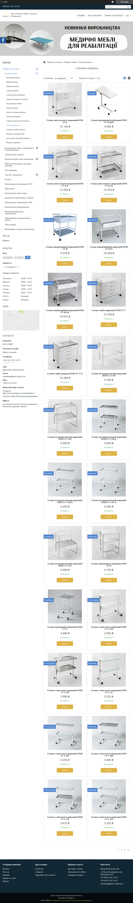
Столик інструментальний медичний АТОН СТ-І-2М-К (64, 501)
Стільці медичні (13, 91)
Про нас (6, 235)
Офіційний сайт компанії (45, 875)
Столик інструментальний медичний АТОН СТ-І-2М (108, 375)
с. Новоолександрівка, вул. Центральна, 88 (111, 873)
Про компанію (95, 15)
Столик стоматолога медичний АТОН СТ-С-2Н (65, 691)
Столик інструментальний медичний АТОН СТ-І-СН (64, 565)
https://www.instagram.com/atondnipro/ (18, 393)
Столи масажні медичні (16, 95)
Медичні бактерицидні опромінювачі (14, 212)
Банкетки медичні (13, 116)
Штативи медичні (13, 78)
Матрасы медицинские (15, 134)
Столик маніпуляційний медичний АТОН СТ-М (65, 248)
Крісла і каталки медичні (16, 112)
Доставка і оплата (75, 869)
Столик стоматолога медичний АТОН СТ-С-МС (65, 755)
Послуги (8, 179)
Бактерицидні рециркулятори (17, 207)
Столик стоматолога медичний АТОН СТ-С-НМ (108, 755)
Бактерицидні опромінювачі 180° (19, 202)
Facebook (39, 869)
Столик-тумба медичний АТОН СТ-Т (109, 310)
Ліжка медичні (12, 108)
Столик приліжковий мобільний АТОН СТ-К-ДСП (109, 121)
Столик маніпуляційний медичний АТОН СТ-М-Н (109, 248)
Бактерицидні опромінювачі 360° (19, 184)
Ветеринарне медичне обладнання (19, 229)
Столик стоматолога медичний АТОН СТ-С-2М (108, 628)
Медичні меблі (11, 73)
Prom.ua (79, 895)
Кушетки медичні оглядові (17, 99)
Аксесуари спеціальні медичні (18, 138)
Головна (81, 15)
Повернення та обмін (77, 872)
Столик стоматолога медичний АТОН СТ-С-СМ (108, 818)
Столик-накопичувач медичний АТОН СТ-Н (109, 565)
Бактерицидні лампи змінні (16, 193)
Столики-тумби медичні (16, 129)
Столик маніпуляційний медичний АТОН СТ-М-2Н (65, 311)
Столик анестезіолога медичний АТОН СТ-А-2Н (109, 185)
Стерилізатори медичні (14, 154)
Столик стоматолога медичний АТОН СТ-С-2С (108, 691)
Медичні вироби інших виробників (19, 159)
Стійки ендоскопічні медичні (18, 121)
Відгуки (6, 240)
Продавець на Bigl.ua (66, 898)
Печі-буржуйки (11, 170)
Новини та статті (9, 878)
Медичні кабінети (13, 142)
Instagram (39, 872)
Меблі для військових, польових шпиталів (18, 165)
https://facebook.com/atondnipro (24, 396)
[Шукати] (128, 7)
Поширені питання (75, 875)
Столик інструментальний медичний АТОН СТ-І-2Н (64, 438)
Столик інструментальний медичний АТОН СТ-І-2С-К (108, 501)
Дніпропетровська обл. (110, 869)
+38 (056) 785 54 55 (109, 877)
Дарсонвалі (9, 188)
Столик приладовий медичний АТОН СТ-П (64, 628)
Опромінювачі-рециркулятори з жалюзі (18, 219)
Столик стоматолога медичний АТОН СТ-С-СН (65, 818)
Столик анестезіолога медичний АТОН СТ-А (65, 121)
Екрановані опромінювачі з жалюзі (19, 198)
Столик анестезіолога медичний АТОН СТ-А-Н (65, 185)
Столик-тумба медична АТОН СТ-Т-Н (65, 374)
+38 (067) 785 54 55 (109, 880)
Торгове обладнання (13, 175)
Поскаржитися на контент (60, 900)
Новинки (6, 875)
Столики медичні (13, 125)
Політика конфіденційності (82, 900)
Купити (65, 137)
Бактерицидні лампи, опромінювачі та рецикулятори (19, 149)
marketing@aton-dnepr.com (14, 376)
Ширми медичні (13, 86)
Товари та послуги (113, 15)
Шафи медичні (12, 82)
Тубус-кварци (10, 224)
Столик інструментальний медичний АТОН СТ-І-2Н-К (108, 438)
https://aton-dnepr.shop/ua (13, 370)
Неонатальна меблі (14, 103)
